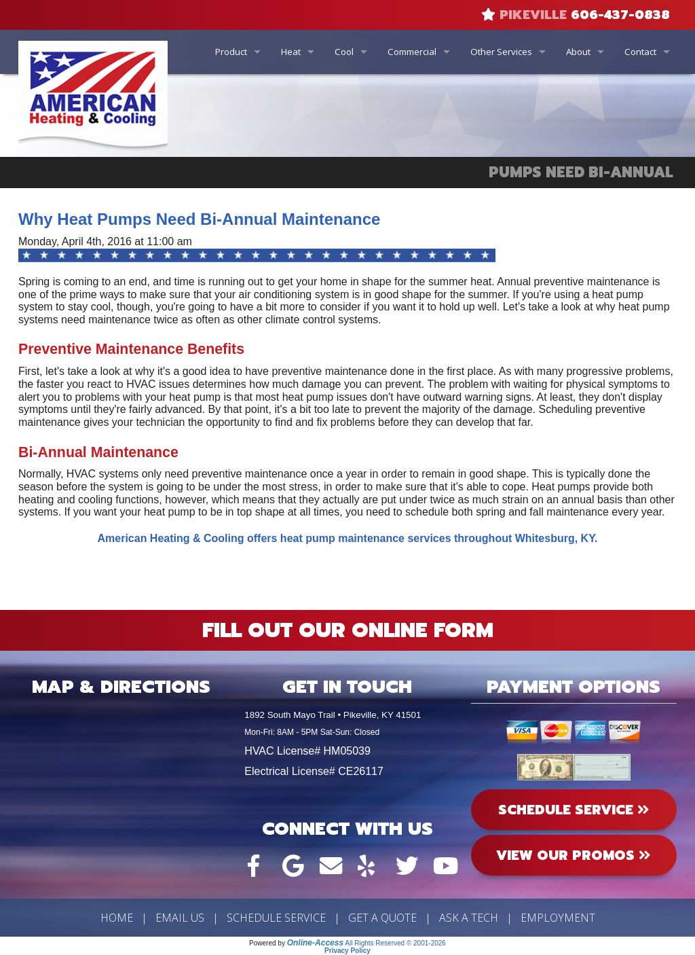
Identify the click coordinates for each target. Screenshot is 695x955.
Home (116, 917)
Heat (291, 52)
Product (231, 52)
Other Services (501, 52)
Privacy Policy (347, 950)
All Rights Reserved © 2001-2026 (395, 943)
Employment (558, 917)
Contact (640, 52)
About (578, 52)
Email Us (179, 917)
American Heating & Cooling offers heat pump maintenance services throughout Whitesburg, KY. (348, 538)
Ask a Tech (468, 917)
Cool (344, 52)
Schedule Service (276, 917)
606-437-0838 (620, 14)
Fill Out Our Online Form (347, 630)
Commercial (412, 52)
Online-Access (315, 943)
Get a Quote (382, 917)
